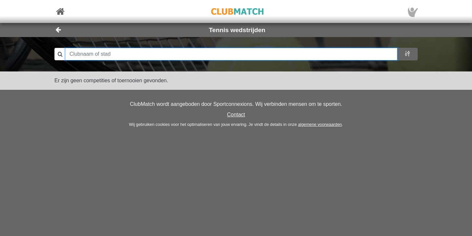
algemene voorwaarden (320, 124)
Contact (236, 114)
